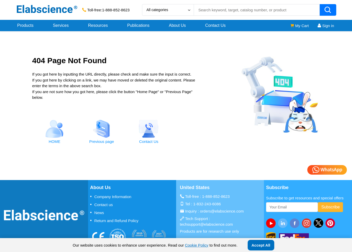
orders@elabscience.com (222, 211)
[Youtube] (272, 223)
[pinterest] (331, 223)
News (97, 212)
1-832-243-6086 (207, 204)
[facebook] (296, 223)
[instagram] (308, 223)
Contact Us (215, 25)
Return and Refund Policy (114, 220)
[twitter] (319, 223)
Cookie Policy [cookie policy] (196, 245)
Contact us (101, 204)
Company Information (110, 196)
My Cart (299, 25)
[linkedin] (284, 223)
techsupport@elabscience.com (206, 224)
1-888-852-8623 (116, 10)
